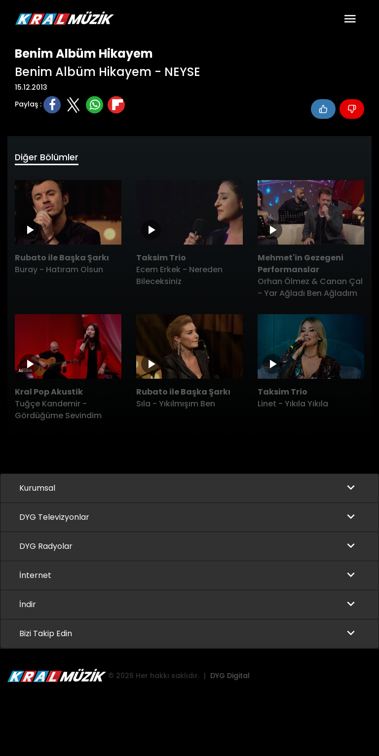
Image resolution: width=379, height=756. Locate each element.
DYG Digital (230, 676)
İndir (27, 605)
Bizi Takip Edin (45, 634)
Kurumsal (37, 488)
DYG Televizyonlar (54, 517)
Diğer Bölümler (47, 157)
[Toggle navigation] (350, 19)
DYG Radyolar (46, 546)
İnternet (35, 575)
